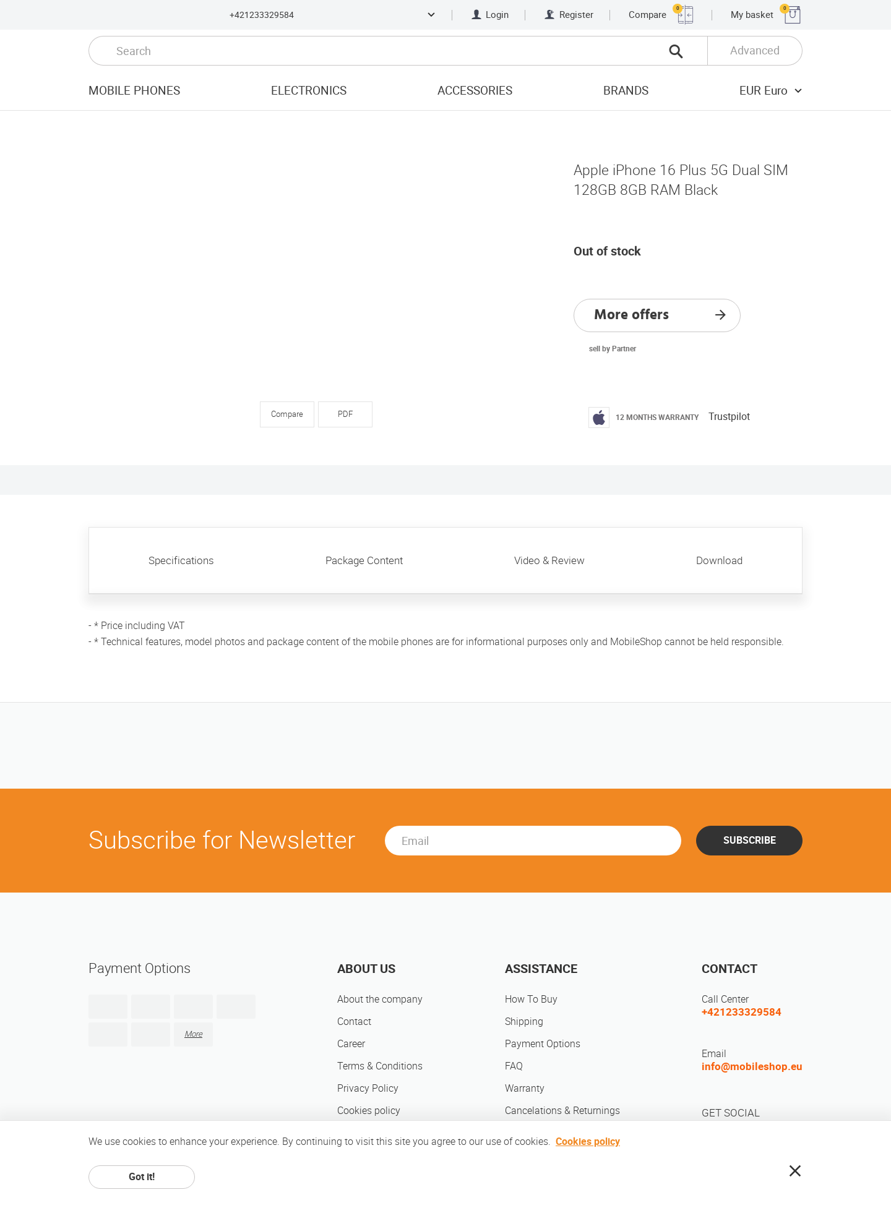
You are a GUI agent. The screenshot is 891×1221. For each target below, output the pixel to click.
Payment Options (542, 1044)
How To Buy (531, 999)
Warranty (524, 1088)
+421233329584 (262, 15)
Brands (625, 91)
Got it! (142, 1177)
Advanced (755, 50)
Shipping (524, 1021)
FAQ (514, 1066)
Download (719, 560)
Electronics (308, 91)
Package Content (364, 560)
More (193, 1034)
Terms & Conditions (380, 1066)
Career (351, 1044)
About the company (380, 999)
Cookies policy (368, 1110)
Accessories (474, 91)
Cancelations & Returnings (562, 1110)
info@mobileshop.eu (752, 1066)
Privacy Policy (367, 1088)
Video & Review (549, 560)
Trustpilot (729, 416)
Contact (354, 1021)
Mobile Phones (134, 91)
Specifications (181, 560)
